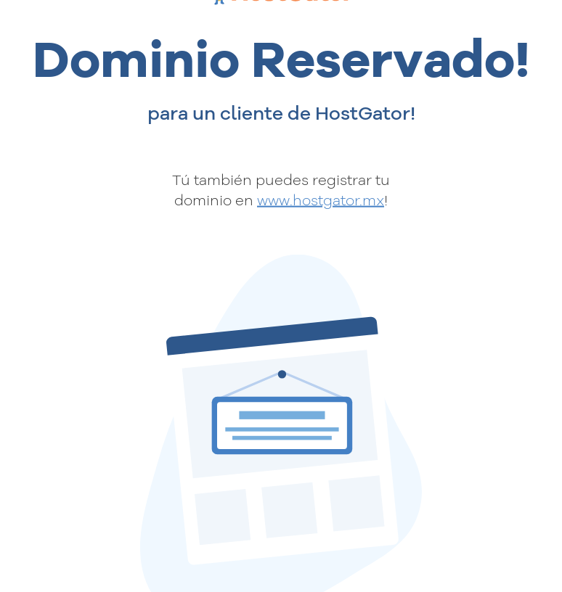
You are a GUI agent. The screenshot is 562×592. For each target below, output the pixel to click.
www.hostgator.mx (320, 200)
